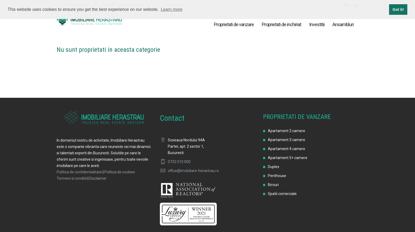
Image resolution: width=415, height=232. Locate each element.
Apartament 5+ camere (287, 158)
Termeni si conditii (72, 178)
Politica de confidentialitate (79, 172)
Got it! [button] (398, 9)
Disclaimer (98, 178)
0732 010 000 (179, 162)
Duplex (273, 167)
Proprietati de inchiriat (281, 24)
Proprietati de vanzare (234, 24)
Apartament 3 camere (286, 140)
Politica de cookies (119, 172)
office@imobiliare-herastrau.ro (193, 171)
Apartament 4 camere (286, 149)
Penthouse (277, 176)
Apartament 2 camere (286, 131)
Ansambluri (343, 24)
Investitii (316, 24)
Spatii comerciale (282, 194)
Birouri (273, 185)
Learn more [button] (171, 9)
